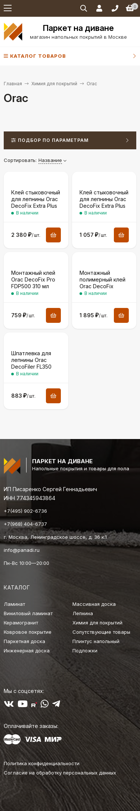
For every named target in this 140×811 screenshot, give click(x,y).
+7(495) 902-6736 (25, 511)
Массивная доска (94, 604)
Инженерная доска (27, 650)
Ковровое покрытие (28, 632)
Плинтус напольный (95, 641)
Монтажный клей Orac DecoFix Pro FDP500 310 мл (33, 279)
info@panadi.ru (22, 550)
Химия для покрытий (54, 83)
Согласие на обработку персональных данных (60, 773)
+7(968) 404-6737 (25, 524)
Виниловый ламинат (28, 613)
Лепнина (82, 613)
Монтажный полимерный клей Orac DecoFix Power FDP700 (102, 283)
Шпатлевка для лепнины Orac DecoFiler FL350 (31, 360)
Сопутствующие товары (101, 632)
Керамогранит (21, 623)
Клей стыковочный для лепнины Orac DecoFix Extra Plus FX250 (35, 202)
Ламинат (14, 604)
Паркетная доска (24, 641)
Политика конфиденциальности (42, 763)
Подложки (84, 650)
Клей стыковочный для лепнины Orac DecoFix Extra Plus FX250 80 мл (104, 202)
